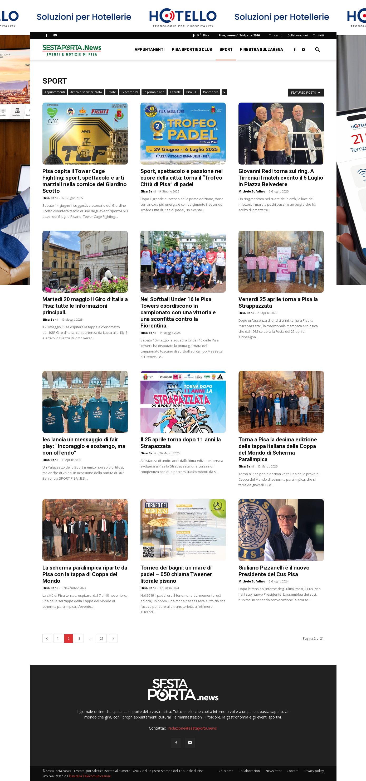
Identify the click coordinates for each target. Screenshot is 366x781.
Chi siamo (275, 35)
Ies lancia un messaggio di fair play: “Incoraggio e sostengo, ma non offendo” (83, 446)
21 (102, 638)
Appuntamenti (149, 49)
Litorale (175, 92)
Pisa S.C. (192, 92)
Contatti (318, 35)
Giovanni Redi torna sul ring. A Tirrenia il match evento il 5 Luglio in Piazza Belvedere (280, 177)
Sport (226, 49)
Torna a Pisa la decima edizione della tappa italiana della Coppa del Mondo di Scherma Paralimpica (277, 449)
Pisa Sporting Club (192, 49)
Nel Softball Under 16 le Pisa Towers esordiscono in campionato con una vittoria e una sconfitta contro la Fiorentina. (178, 312)
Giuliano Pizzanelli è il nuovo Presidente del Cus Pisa (274, 571)
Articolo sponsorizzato (86, 92)
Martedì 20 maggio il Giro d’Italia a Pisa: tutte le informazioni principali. (85, 306)
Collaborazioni (297, 35)
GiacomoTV (129, 92)
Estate (112, 92)
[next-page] (113, 638)
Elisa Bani (50, 198)
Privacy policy (314, 771)
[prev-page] (46, 638)
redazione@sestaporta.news (192, 728)
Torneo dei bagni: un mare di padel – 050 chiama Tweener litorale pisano (176, 574)
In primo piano (154, 92)
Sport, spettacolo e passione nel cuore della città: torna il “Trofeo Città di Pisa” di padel (181, 177)
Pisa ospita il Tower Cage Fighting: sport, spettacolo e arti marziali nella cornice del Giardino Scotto (84, 181)
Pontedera (210, 92)
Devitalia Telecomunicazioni (90, 776)
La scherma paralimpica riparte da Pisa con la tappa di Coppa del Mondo (84, 574)
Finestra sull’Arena (261, 49)
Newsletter (274, 771)
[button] (317, 50)
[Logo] (71, 49)
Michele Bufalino (251, 191)
